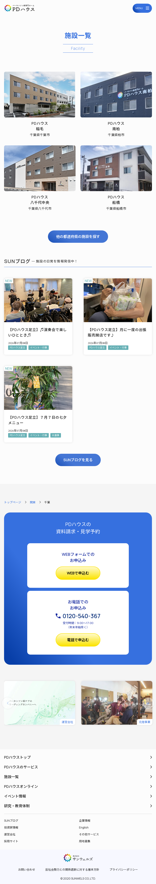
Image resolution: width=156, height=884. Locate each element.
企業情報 (84, 820)
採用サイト (11, 841)
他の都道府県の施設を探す (78, 236)
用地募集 (84, 841)
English (84, 827)
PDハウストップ (17, 757)
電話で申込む (78, 639)
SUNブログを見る (78, 459)
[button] (7, 703)
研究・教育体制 (17, 806)
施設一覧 (11, 777)
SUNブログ (11, 820)
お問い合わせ (26, 869)
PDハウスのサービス (21, 767)
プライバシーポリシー (123, 869)
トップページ (12, 502)
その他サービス (89, 834)
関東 (33, 502)
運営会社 (9, 834)
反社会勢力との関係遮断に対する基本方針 (72, 869)
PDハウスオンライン (21, 786)
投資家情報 (11, 827)
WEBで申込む (78, 573)
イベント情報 (15, 796)
